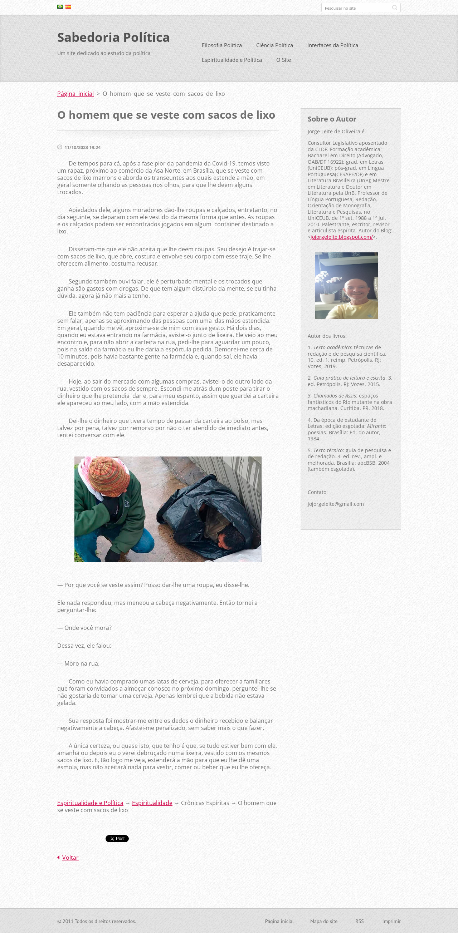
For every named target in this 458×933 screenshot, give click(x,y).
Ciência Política (274, 45)
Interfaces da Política (332, 45)
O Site (283, 59)
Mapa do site (323, 921)
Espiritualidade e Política (232, 59)
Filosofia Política (222, 45)
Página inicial (75, 94)
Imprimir (392, 921)
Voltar (70, 857)
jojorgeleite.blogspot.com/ (342, 236)
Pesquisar (395, 7)
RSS (359, 921)
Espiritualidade (152, 802)
